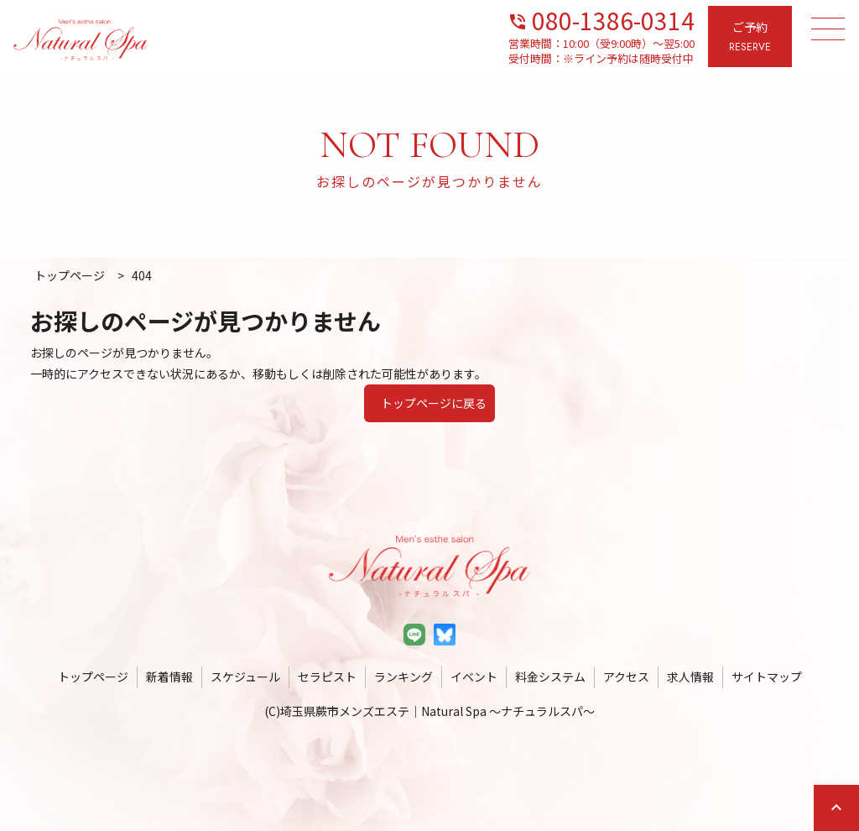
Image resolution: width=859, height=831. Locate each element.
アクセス (626, 676)
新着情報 (169, 676)
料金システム (550, 676)
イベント (473, 676)
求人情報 (690, 676)
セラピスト (327, 676)
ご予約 (750, 37)
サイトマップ (766, 676)
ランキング (403, 676)
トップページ (93, 676)
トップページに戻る (434, 403)
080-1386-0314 (601, 19)
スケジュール (245, 676)
